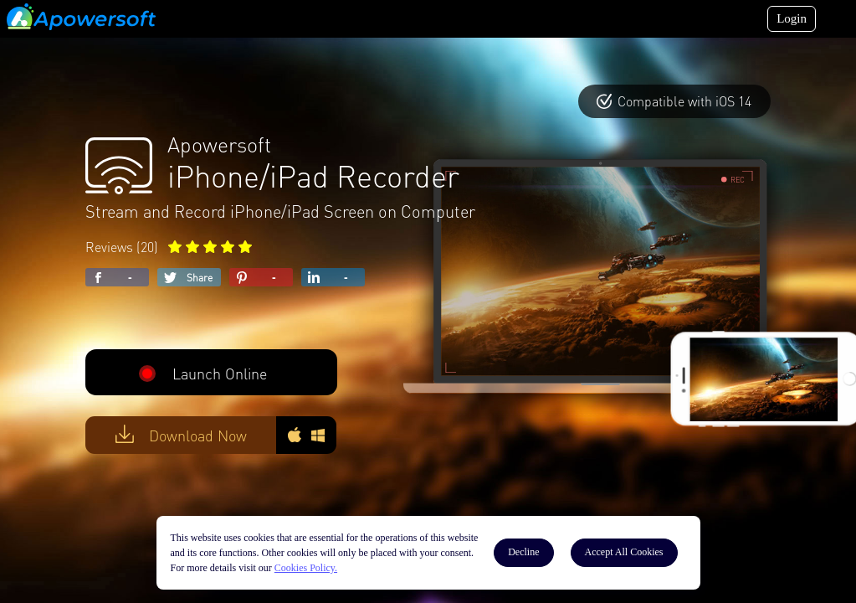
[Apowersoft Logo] (81, 17)
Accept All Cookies (624, 552)
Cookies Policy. (305, 568)
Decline (523, 552)
